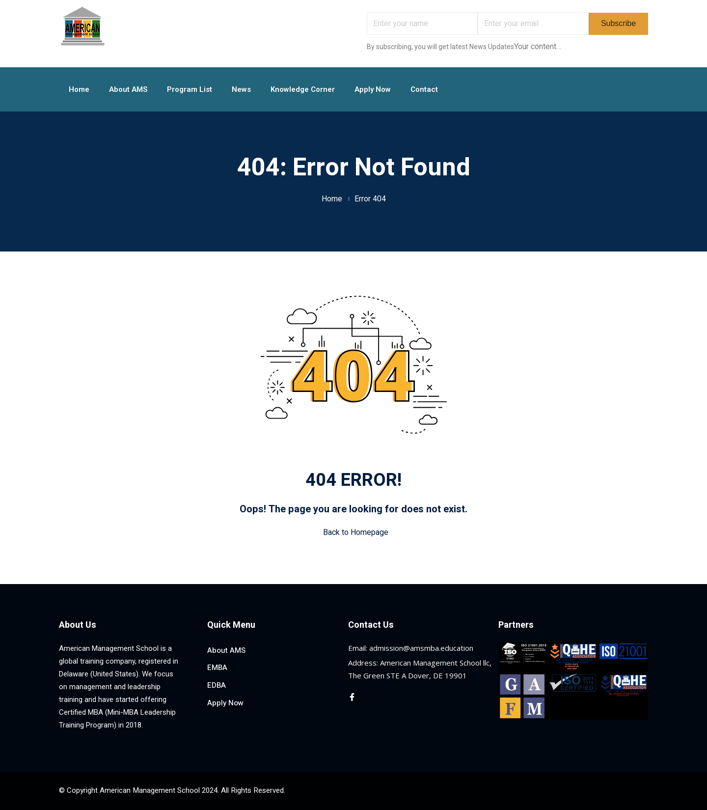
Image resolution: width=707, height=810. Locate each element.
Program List (189, 89)
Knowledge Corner (303, 89)
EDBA (216, 685)
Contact (424, 89)
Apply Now (372, 89)
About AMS (128, 89)
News (241, 89)
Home (79, 89)
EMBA (217, 667)
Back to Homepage (353, 532)
